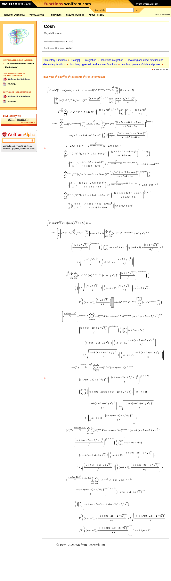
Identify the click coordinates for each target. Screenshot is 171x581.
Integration (90, 60)
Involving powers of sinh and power (141, 64)
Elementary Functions (55, 60)
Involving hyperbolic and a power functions (93, 64)
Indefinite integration (112, 60)
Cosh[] (75, 60)
